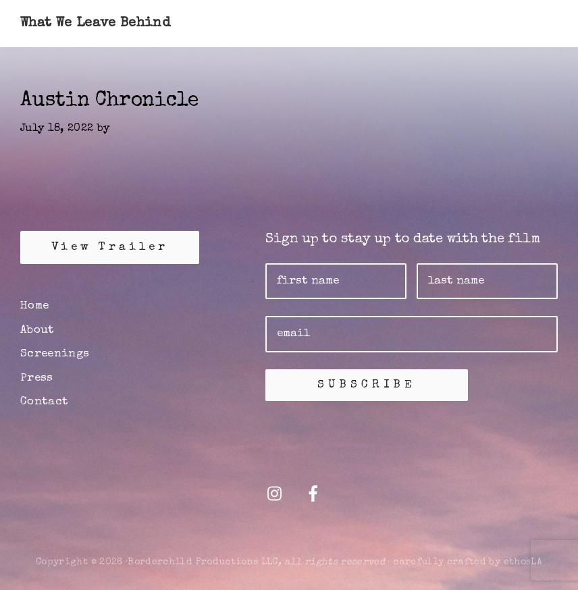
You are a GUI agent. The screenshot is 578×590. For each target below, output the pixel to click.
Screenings (55, 354)
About (37, 330)
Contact (44, 402)
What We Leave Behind (95, 23)
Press (36, 378)
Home (34, 306)
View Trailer (109, 247)
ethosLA (523, 562)
